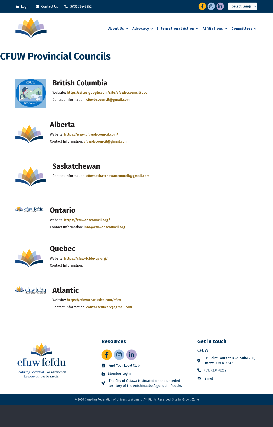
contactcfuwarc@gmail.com (109, 307)
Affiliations (213, 28)
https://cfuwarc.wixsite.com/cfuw (94, 300)
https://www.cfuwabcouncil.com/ (91, 134)
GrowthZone (190, 399)
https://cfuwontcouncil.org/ (87, 220)
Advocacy (140, 28)
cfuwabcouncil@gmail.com (105, 141)
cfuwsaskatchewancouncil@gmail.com (117, 176)
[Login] (21, 6)
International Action (175, 28)
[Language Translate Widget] (242, 6)
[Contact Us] (46, 6)
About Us (116, 28)
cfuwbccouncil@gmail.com (107, 100)
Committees (242, 28)
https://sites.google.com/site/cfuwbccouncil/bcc (107, 93)
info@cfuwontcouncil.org (104, 227)
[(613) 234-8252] (77, 6)
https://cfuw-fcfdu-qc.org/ (86, 258)
